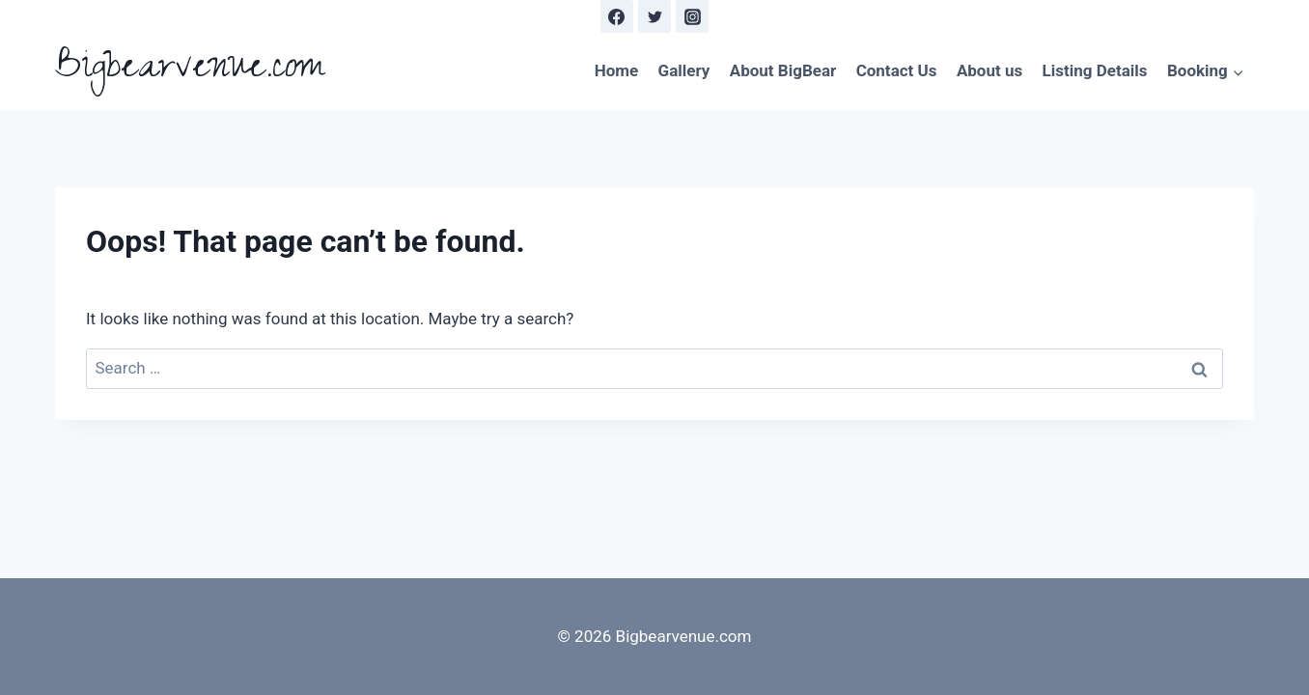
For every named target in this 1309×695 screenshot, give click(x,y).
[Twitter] (654, 16)
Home (617, 70)
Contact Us (896, 70)
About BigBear (783, 70)
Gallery (684, 70)
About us (989, 70)
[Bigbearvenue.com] (189, 71)
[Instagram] (692, 16)
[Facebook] (616, 16)
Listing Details (1095, 70)
